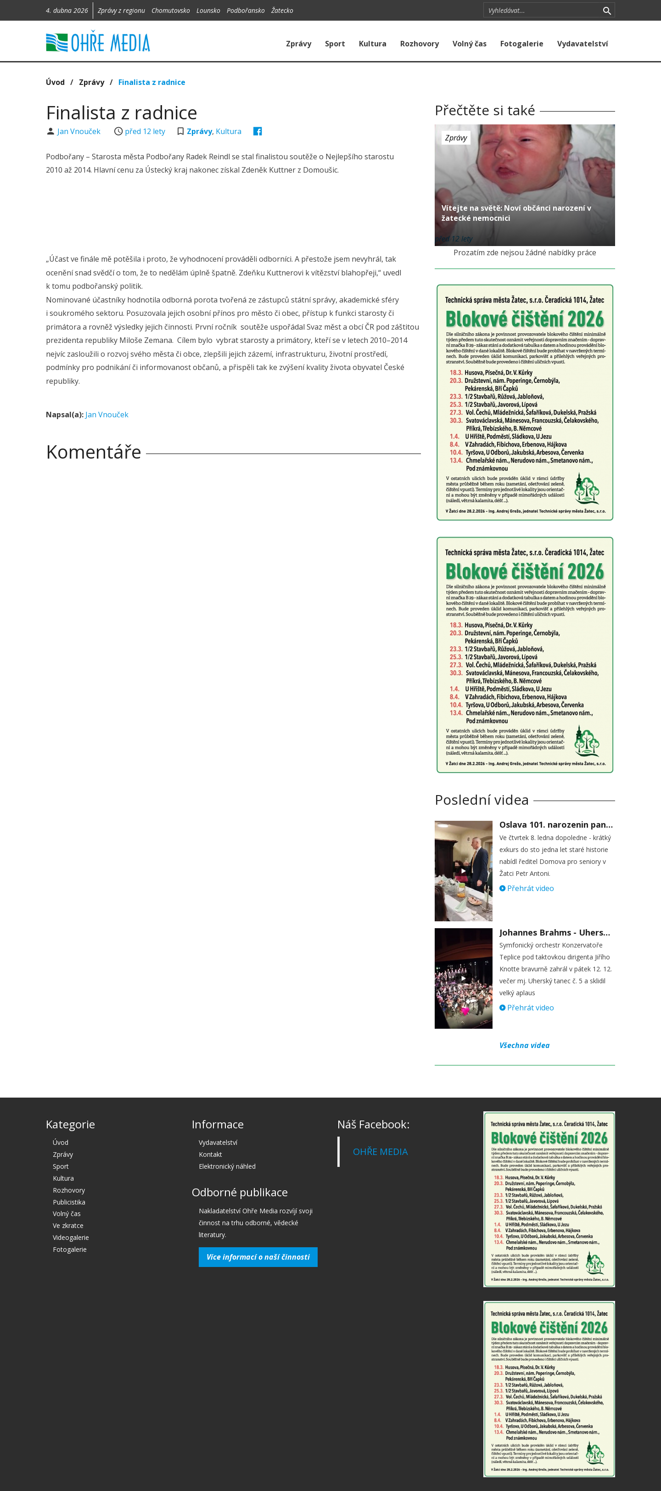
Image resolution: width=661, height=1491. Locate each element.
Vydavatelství (582, 44)
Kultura (373, 44)
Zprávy (298, 44)
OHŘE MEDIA (380, 1151)
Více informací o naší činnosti (258, 1257)
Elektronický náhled (227, 1166)
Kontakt (210, 1154)
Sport (335, 44)
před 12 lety (145, 131)
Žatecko (282, 10)
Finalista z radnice (151, 82)
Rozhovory (419, 44)
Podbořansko (246, 10)
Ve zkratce (68, 1225)
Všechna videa (524, 1045)
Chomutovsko (170, 10)
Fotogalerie (521, 44)
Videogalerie (71, 1237)
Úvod (55, 82)
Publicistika (69, 1202)
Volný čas (470, 44)
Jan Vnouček (79, 131)
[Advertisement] (233, 215)
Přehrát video (526, 888)
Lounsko (208, 10)
